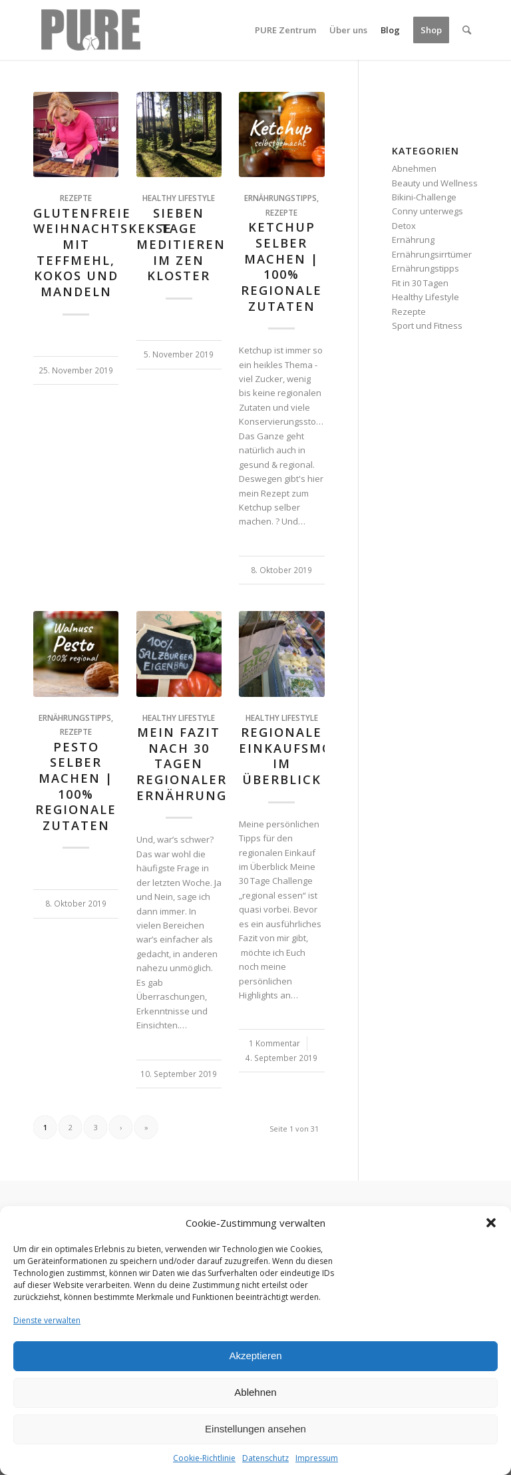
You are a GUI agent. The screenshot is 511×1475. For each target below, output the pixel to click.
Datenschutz (265, 1458)
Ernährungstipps (280, 197)
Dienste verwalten (47, 1320)
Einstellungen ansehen (255, 1428)
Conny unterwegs (427, 211)
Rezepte (76, 197)
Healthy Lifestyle (178, 197)
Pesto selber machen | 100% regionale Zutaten (75, 786)
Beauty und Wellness (435, 183)
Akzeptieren (255, 1355)
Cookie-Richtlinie (204, 1458)
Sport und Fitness (427, 325)
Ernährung (413, 240)
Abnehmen (414, 168)
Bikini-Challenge (424, 197)
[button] (491, 1222)
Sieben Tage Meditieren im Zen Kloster (181, 244)
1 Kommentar (274, 1043)
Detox (404, 226)
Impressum (316, 1458)
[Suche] (467, 30)
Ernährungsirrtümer (432, 254)
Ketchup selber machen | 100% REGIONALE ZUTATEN (281, 266)
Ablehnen (255, 1392)
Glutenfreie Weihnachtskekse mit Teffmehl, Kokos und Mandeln (102, 252)
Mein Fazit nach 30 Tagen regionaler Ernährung (181, 763)
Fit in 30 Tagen (420, 283)
